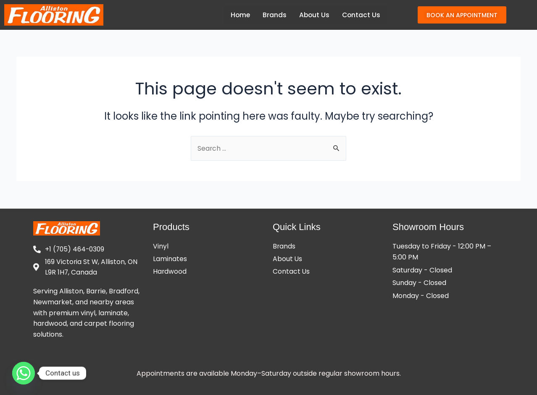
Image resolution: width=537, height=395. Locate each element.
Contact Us (360, 15)
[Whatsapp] (23, 373)
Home (238, 15)
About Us (313, 15)
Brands (273, 15)
